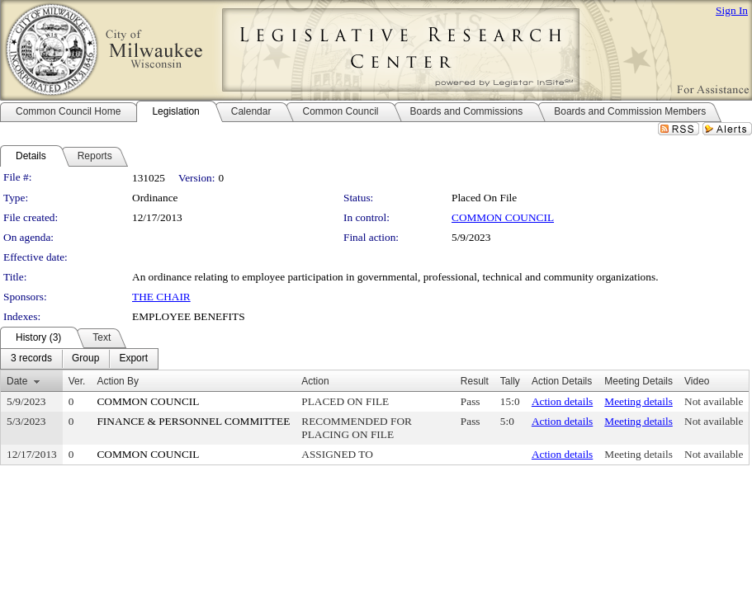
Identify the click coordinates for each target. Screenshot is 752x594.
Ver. (77, 381)
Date (17, 381)
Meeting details (638, 401)
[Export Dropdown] (133, 359)
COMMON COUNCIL (503, 217)
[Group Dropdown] (85, 359)
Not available (713, 401)
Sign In (732, 10)
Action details (562, 401)
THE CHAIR (161, 296)
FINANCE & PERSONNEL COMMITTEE (193, 421)
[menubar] (79, 359)
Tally (510, 381)
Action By (118, 381)
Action (315, 381)
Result (475, 381)
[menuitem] (31, 359)
